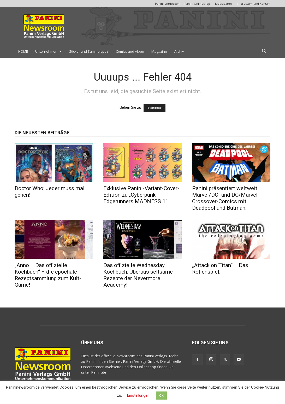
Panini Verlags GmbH (140, 361)
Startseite (154, 108)
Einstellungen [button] (138, 395)
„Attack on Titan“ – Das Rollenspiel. (220, 268)
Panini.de (98, 372)
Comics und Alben (130, 51)
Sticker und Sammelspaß (89, 51)
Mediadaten (223, 3)
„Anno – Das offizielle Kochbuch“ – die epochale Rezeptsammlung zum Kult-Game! (48, 275)
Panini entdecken (167, 3)
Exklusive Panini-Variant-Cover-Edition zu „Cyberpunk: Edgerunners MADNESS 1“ (141, 194)
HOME (23, 51)
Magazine (159, 51)
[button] (264, 51)
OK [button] (161, 395)
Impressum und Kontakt (253, 3)
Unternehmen (48, 51)
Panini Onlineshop (197, 3)
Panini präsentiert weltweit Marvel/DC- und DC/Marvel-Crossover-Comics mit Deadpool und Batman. (225, 198)
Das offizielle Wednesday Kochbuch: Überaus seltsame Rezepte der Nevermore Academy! (138, 275)
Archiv (179, 51)
